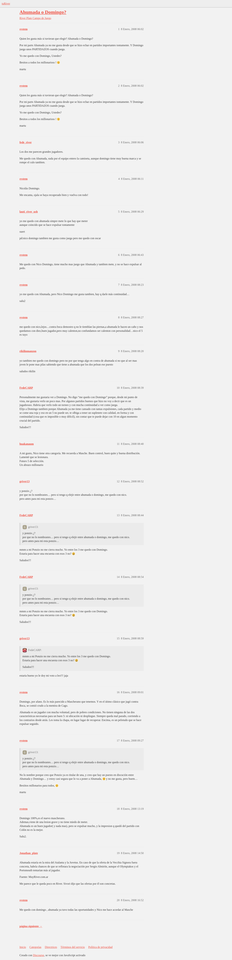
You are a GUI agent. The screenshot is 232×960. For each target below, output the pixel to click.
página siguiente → (30, 926)
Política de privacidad (100, 947)
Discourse (38, 955)
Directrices (51, 947)
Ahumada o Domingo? (42, 12)
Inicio (22, 947)
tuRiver (6, 3)
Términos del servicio (73, 947)
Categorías (35, 947)
